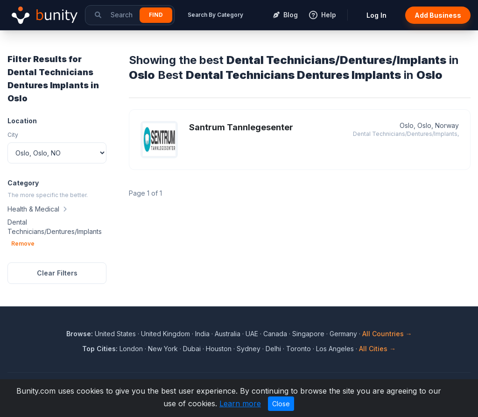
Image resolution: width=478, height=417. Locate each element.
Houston (219, 349)
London (131, 349)
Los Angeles (335, 349)
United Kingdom (165, 334)
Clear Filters (57, 273)
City (12, 134)
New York (163, 349)
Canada (275, 334)
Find (156, 14)
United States (115, 334)
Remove (23, 243)
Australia (227, 334)
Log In (376, 15)
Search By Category (215, 14)
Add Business (438, 15)
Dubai (192, 349)
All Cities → (377, 349)
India (202, 334)
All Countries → (387, 334)
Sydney (248, 349)
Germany (343, 334)
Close (281, 404)
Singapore (308, 334)
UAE (252, 334)
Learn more (240, 403)
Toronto (298, 349)
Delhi (273, 349)
